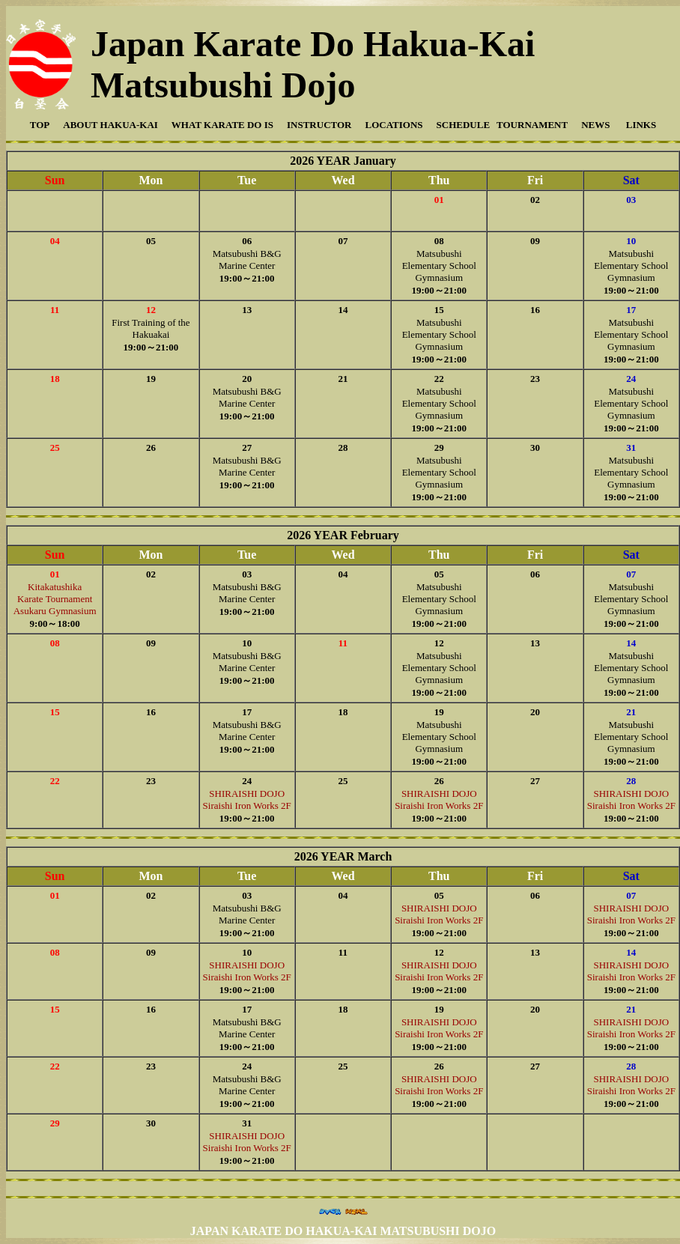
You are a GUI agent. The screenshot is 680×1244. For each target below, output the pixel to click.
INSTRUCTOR (319, 124)
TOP (40, 124)
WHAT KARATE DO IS (222, 124)
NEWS (595, 124)
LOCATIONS (393, 124)
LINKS (639, 124)
